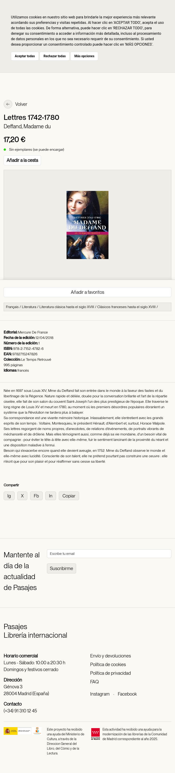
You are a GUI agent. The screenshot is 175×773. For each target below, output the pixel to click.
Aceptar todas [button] (25, 56)
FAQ (94, 681)
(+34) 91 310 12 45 (20, 711)
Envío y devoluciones (110, 656)
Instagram (100, 694)
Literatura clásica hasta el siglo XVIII (66, 307)
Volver (15, 104)
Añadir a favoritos (87, 292)
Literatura (29, 307)
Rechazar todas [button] (55, 56)
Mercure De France (33, 332)
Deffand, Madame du (27, 126)
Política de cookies (108, 664)
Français (12, 307)
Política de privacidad (110, 673)
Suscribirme (61, 568)
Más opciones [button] (84, 56)
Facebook (127, 694)
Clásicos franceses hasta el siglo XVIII (126, 307)
